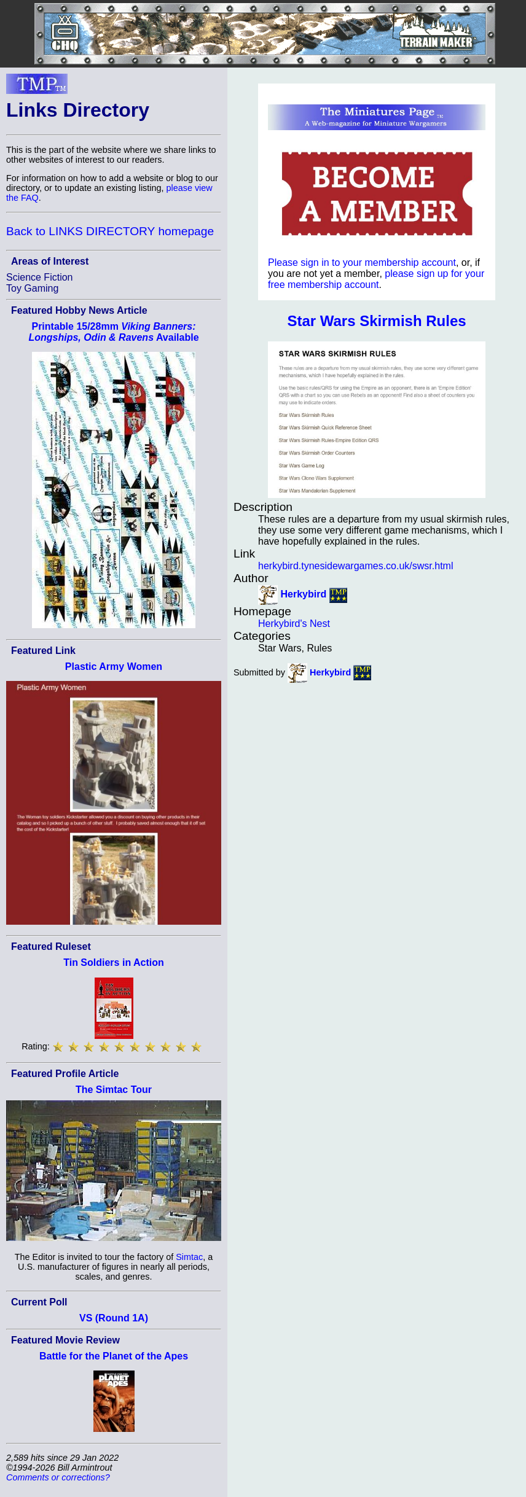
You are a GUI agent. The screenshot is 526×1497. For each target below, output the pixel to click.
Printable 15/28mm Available (113, 332)
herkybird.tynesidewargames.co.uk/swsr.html (355, 566)
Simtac (189, 1257)
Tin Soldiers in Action (113, 962)
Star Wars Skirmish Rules (376, 321)
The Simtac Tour (114, 1089)
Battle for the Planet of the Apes (113, 1356)
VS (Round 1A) (113, 1318)
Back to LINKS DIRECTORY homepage (110, 231)
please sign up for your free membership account (376, 279)
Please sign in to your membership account (362, 262)
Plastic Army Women (113, 666)
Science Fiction (39, 277)
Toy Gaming (32, 288)
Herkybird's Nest (294, 623)
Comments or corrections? (58, 1477)
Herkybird (303, 594)
